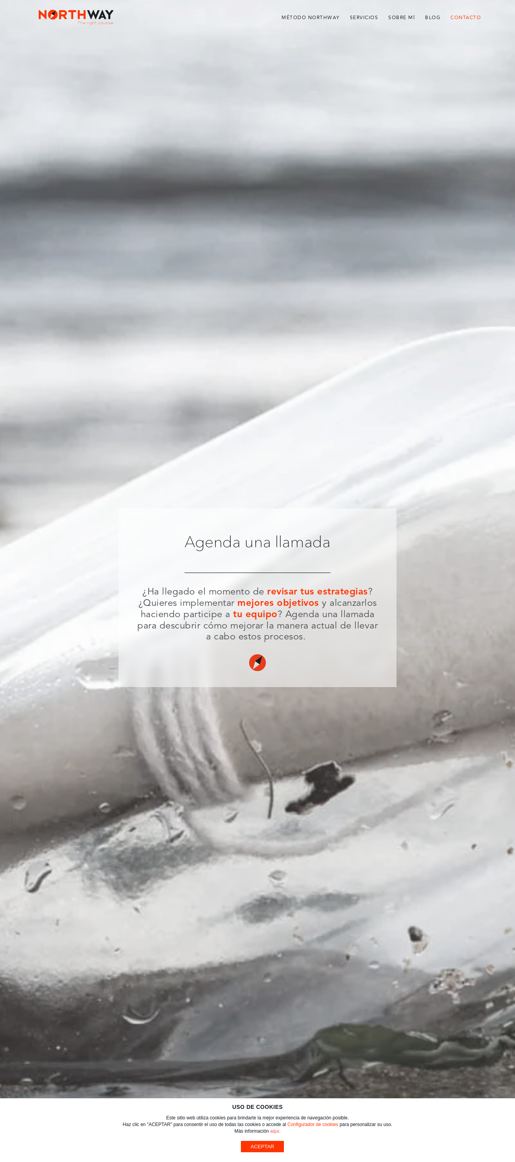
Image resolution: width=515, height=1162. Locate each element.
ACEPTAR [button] (262, 1146)
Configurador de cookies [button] (312, 1124)
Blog (432, 17)
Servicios (364, 17)
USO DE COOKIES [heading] (257, 1107)
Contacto (465, 17)
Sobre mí (401, 17)
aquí (274, 1131)
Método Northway (311, 17)
